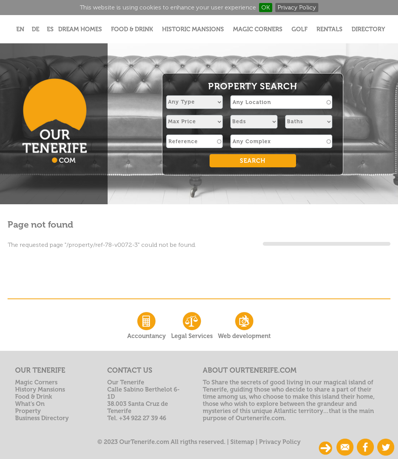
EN (20, 29)
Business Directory (42, 418)
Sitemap (242, 441)
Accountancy (146, 325)
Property (28, 411)
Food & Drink (132, 29)
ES (50, 29)
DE (35, 29)
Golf (299, 29)
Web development (244, 325)
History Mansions (40, 389)
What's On (30, 403)
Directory (368, 29)
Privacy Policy (297, 7)
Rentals (329, 29)
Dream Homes (80, 29)
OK (265, 7)
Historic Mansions (193, 29)
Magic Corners (257, 29)
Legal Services (192, 325)
